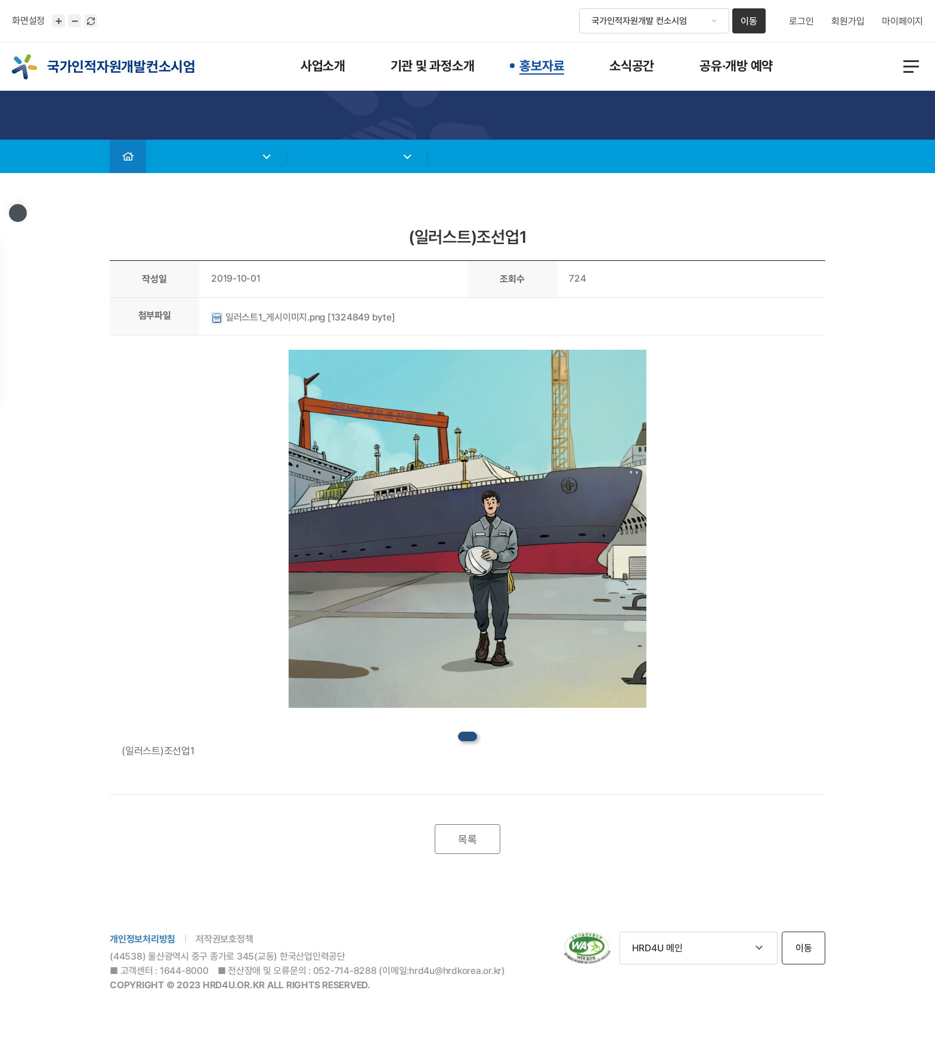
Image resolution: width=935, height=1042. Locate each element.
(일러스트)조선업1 (158, 751)
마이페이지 (902, 21)
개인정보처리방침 (142, 939)
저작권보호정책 (224, 939)
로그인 (801, 21)
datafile (467, 736)
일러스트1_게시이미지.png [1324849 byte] (303, 317)
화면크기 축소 (74, 20)
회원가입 (847, 21)
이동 (749, 21)
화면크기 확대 (58, 20)
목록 (467, 839)
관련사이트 (699, 948)
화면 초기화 (90, 20)
